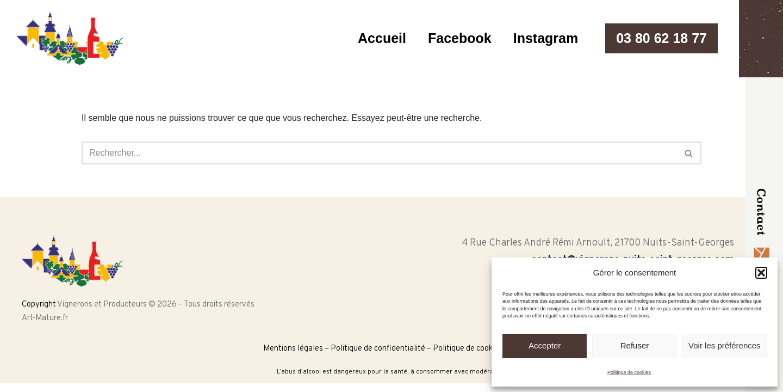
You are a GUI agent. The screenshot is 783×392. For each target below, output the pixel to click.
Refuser (634, 345)
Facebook (460, 38)
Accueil (382, 38)
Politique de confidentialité (378, 349)
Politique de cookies (629, 372)
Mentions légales (293, 349)
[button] (761, 272)
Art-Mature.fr (45, 318)
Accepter (545, 345)
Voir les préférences (724, 345)
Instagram (545, 38)
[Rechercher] (379, 153)
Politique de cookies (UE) (476, 349)
